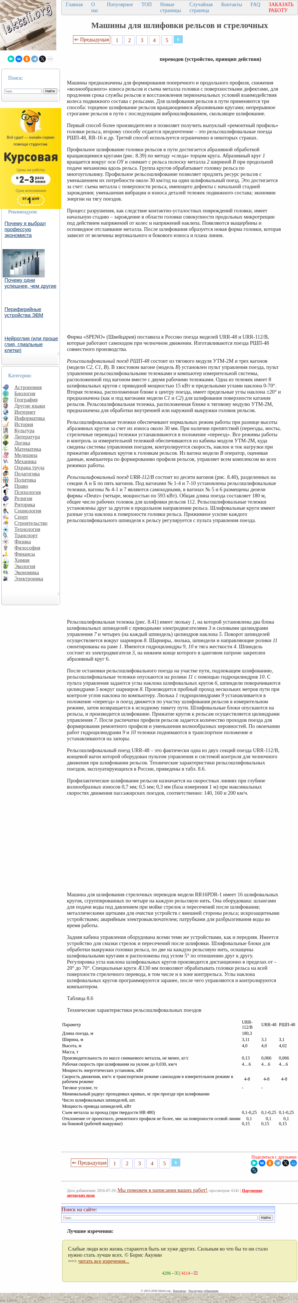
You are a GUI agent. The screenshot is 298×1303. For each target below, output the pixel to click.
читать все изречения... (103, 1261)
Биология (24, 393)
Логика (22, 443)
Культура (24, 430)
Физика (22, 541)
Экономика (26, 572)
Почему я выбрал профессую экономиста (25, 229)
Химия (22, 560)
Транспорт (26, 535)
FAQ (255, 4)
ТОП (146, 4)
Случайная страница (201, 7)
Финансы (24, 554)
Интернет (25, 412)
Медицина (25, 455)
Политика (25, 480)
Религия (23, 498)
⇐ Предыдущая (91, 39)
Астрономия (28, 387)
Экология (24, 566)
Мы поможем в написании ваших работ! (162, 1190)
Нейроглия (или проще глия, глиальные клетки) (31, 344)
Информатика (29, 418)
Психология (27, 492)
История (23, 424)
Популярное (120, 4)
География (26, 400)
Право (21, 486)
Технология (27, 529)
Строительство (31, 523)
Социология (27, 511)
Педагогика (27, 474)
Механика (25, 461)
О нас (94, 7)
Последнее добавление (203, 1290)
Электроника (28, 579)
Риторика (24, 504)
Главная (74, 4)
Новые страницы (170, 7)
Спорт (21, 517)
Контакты (231, 4)
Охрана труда (29, 467)
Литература (27, 437)
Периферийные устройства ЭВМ (23, 312)
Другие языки (29, 406)
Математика (27, 449)
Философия (27, 548)
